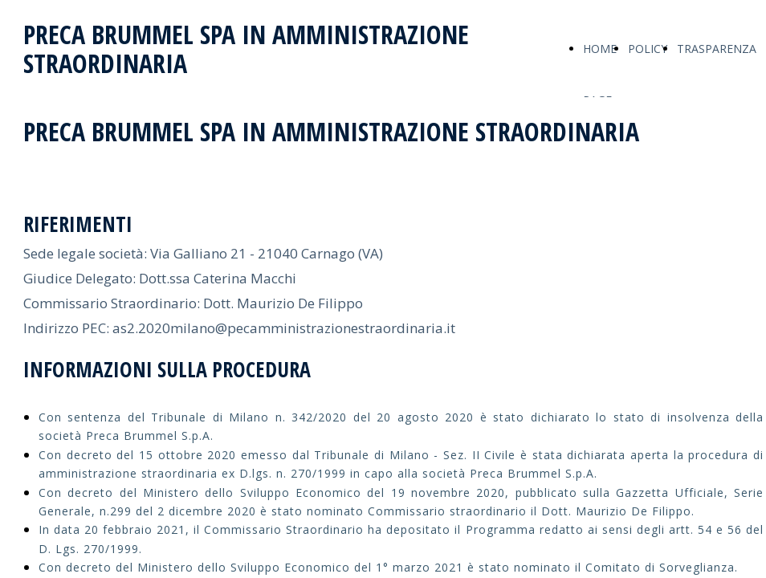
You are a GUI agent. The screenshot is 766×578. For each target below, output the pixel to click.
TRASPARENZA (716, 48)
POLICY (647, 48)
